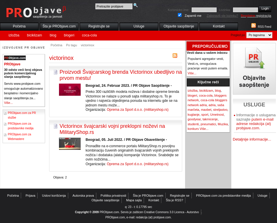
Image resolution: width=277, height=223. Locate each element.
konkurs (193, 128)
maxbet (206, 109)
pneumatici (208, 124)
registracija (256, 15)
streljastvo (220, 109)
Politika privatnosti (113, 195)
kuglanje (194, 114)
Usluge (139, 26)
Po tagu (71, 45)
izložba (14, 35)
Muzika (223, 124)
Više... (8, 102)
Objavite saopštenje (179, 26)
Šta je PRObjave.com (59, 26)
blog (53, 35)
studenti (193, 124)
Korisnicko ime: (178, 10)
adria (211, 105)
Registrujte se (99, 26)
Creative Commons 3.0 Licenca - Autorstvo (171, 212)
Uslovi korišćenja (54, 195)
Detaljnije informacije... (252, 139)
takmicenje (210, 119)
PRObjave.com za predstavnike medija (223, 195)
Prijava (31, 195)
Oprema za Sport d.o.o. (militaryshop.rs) (137, 110)
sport (204, 114)
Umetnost (217, 114)
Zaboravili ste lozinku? (222, 15)
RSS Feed (264, 26)
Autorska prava (83, 195)
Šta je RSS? (174, 200)
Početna (19, 26)
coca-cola (89, 35)
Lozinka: (225, 10)
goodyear (194, 119)
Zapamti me (193, 15)
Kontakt (219, 26)
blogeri (69, 35)
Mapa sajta (134, 200)
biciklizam (34, 35)
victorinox (87, 45)
